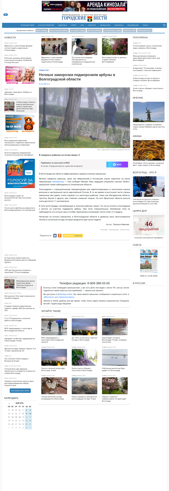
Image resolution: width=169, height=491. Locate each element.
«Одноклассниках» (66, 297)
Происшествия (27, 25)
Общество (44, 70)
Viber (70, 294)
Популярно (140, 37)
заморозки (114, 230)
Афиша (137, 136)
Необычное (105, 25)
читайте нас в (73, 236)
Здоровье (62, 25)
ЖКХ (82, 25)
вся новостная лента (20, 391)
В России (139, 283)
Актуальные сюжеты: (25, 30)
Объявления (132, 25)
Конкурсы (118, 25)
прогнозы (125, 230)
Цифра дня (140, 211)
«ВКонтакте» (49, 297)
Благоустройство (46, 25)
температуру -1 (59, 181)
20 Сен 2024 (42, 84)
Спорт (73, 25)
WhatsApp (62, 294)
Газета (145, 25)
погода (104, 230)
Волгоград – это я (144, 172)
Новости (10, 37)
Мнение (138, 97)
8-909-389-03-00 (98, 283)
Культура (92, 25)
